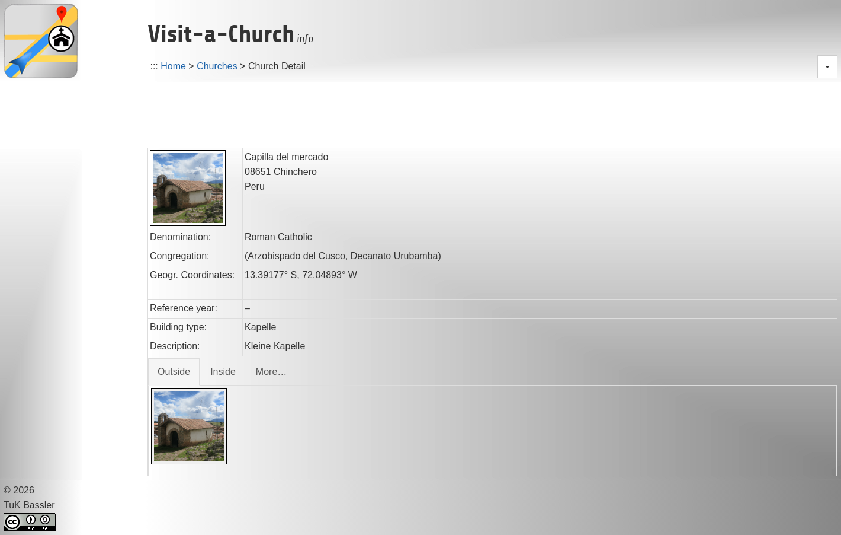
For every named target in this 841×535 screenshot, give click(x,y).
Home (173, 66)
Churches (217, 66)
